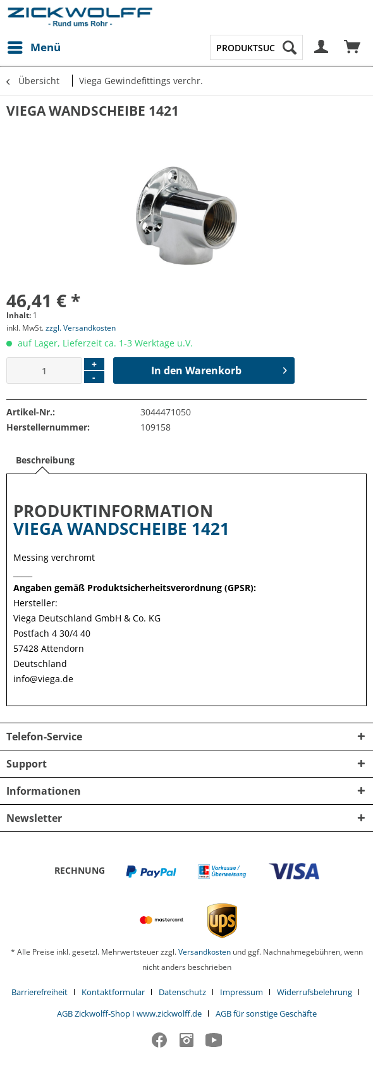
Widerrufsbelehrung (314, 992)
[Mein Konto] (321, 47)
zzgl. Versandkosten (81, 327)
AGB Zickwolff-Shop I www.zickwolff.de (129, 1013)
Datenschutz (182, 992)
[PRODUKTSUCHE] (256, 47)
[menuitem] (33, 47)
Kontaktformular (113, 992)
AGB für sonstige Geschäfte (266, 1013)
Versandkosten (204, 951)
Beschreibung (45, 460)
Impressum (241, 992)
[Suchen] (289, 47)
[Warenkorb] (352, 47)
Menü (34, 45)
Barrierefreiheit (39, 992)
